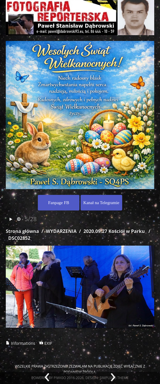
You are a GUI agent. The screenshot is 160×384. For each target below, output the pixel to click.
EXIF (45, 343)
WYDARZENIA (61, 231)
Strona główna (22, 231)
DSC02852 (19, 238)
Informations (20, 343)
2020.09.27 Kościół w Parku (114, 231)
